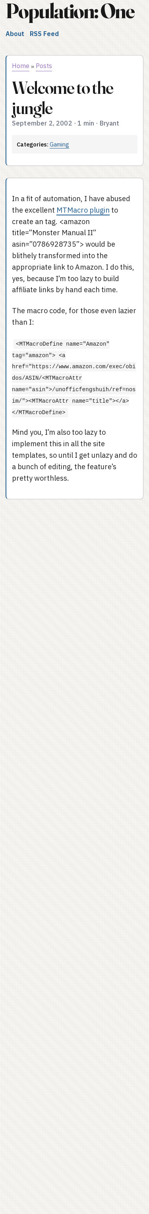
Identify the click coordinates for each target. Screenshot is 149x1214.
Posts (44, 66)
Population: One (70, 11)
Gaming (59, 144)
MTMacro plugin (83, 210)
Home (20, 66)
